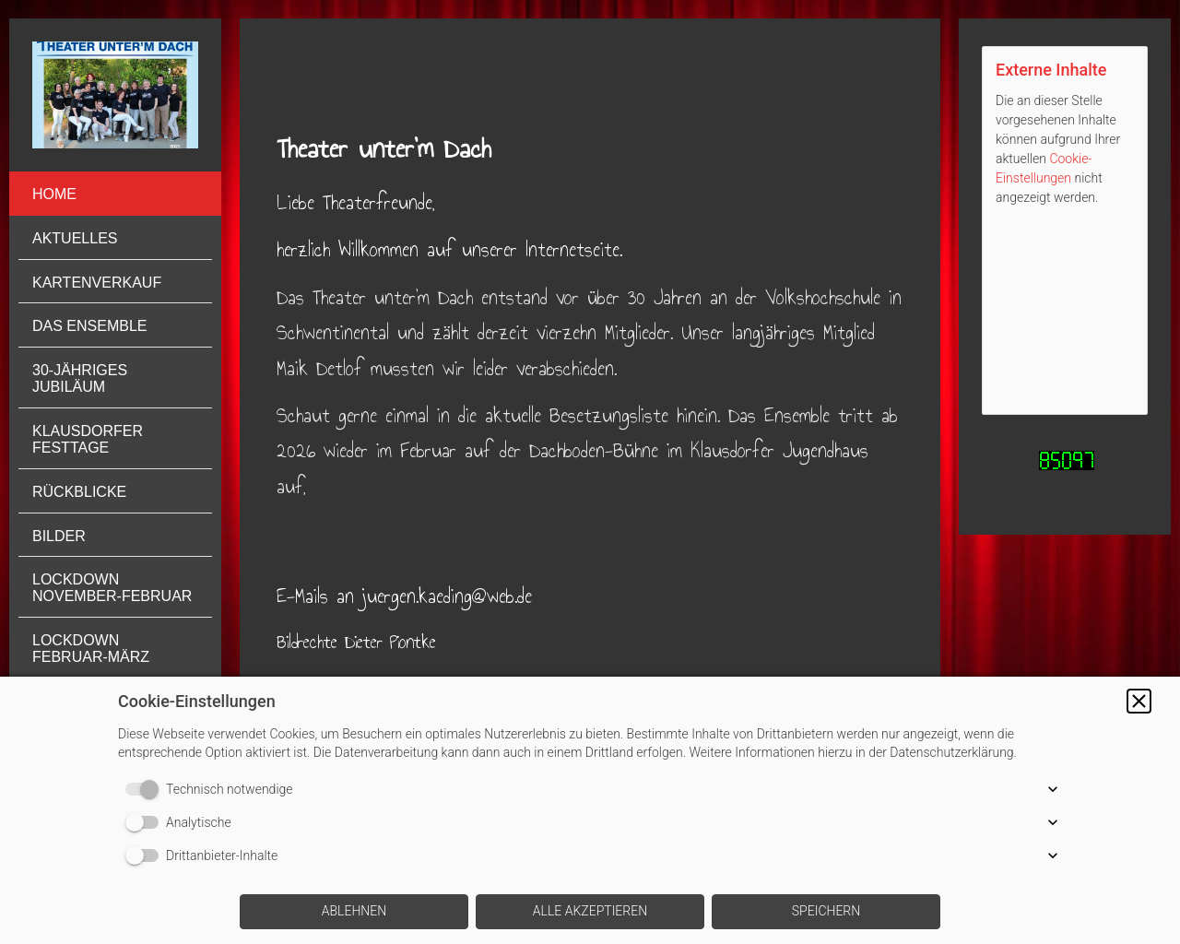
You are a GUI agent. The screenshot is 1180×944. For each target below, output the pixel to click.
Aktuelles (74, 238)
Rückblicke (79, 492)
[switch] (145, 789)
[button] (1138, 701)
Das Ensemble (89, 326)
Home (54, 194)
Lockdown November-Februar (112, 588)
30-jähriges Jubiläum (79, 378)
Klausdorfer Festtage (87, 439)
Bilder (59, 536)
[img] (115, 94)
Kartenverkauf (96, 282)
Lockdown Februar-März (90, 648)
